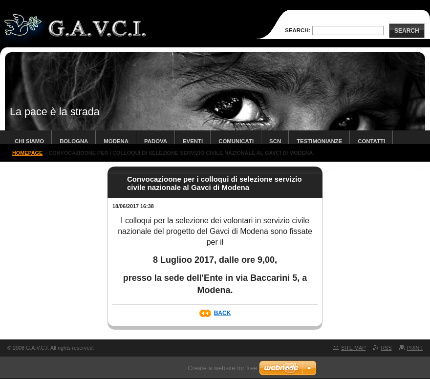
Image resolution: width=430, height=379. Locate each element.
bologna (74, 141)
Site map (353, 348)
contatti (371, 141)
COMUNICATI (236, 141)
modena (116, 141)
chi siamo (29, 141)
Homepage (27, 153)
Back (222, 313)
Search (406, 30)
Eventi (193, 141)
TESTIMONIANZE (319, 141)
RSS (386, 348)
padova (155, 141)
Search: (297, 30)
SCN (275, 141)
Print (415, 348)
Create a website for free (222, 368)
